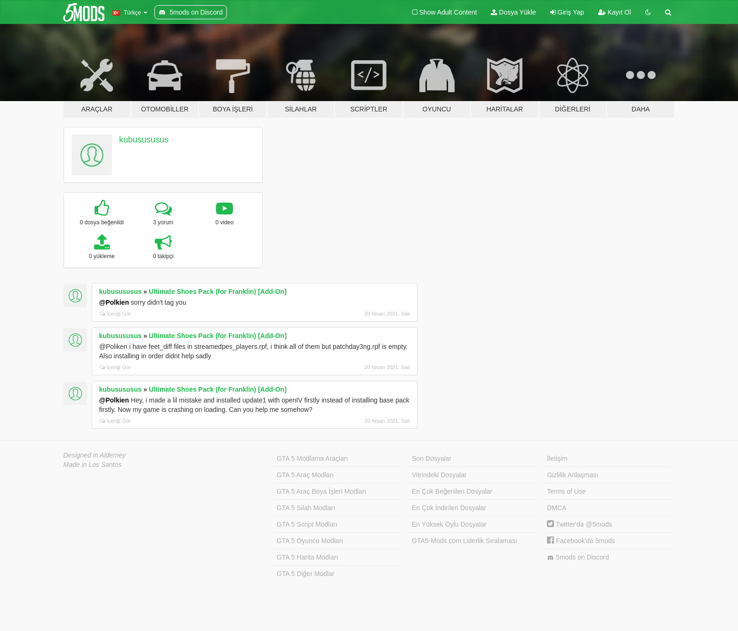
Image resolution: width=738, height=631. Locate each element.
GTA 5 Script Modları (307, 524)
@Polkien (114, 302)
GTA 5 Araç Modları (305, 475)
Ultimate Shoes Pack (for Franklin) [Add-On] (217, 291)
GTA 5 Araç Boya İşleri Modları (321, 491)
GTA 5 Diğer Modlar (306, 573)
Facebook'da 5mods (581, 540)
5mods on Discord (578, 557)
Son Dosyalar (431, 458)
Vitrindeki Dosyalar (439, 475)
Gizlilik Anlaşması (572, 475)
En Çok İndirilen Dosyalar (449, 508)
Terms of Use (566, 491)
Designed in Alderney (95, 455)
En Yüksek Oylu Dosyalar (449, 524)
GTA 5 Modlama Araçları (312, 458)
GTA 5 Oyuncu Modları (310, 540)
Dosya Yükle (513, 12)
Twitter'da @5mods (579, 524)
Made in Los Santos (93, 464)
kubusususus (143, 139)
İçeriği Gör (115, 313)
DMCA (556, 508)
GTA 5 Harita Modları (307, 557)
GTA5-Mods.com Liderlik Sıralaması (464, 540)
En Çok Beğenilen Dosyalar (452, 491)
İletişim (557, 458)
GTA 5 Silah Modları (306, 508)
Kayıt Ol (614, 12)
